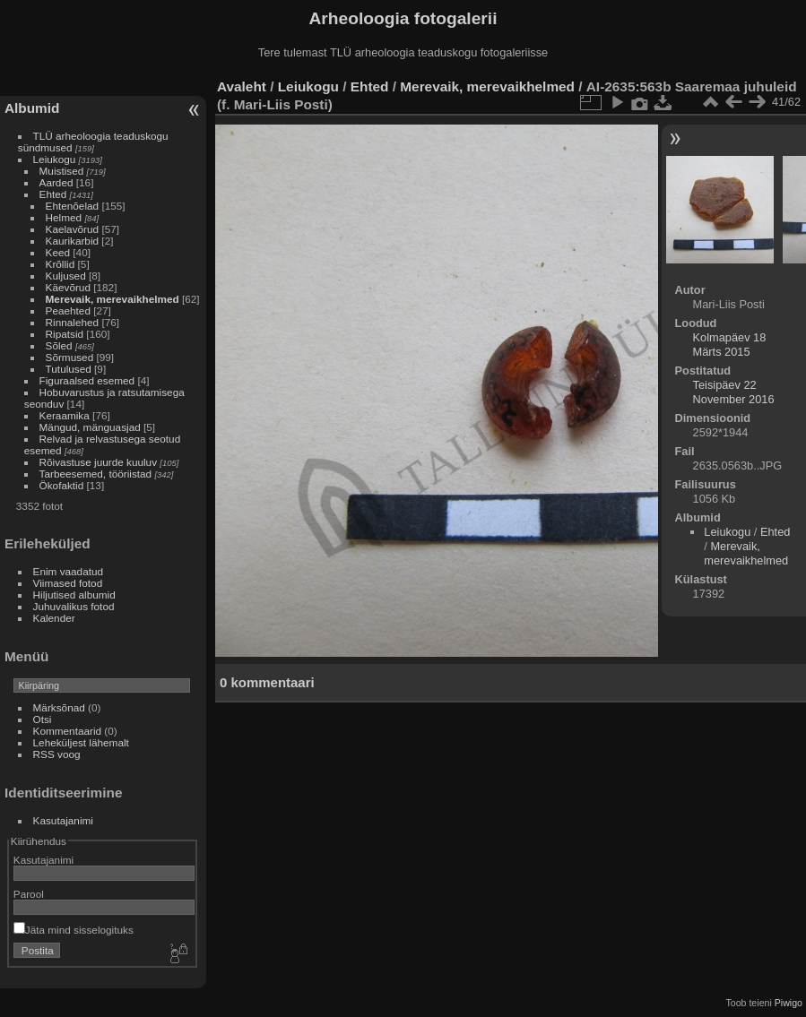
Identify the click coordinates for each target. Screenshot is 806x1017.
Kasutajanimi (63, 820)
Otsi (42, 719)
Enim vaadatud (68, 571)
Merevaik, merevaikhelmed (112, 299)
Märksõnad (59, 707)
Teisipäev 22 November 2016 (734, 392)
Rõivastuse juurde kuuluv (98, 462)
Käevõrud (68, 287)
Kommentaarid (67, 731)
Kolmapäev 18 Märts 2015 (730, 344)
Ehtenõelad (73, 205)
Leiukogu (54, 159)
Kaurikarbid (73, 240)
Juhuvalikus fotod (74, 606)
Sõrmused (70, 357)
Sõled (59, 345)
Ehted (53, 194)
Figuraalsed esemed (87, 380)
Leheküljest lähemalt (81, 742)
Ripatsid (65, 334)
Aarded (56, 182)
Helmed (64, 217)
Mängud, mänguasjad (90, 427)
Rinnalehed (73, 322)
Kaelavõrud (73, 229)
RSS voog (57, 754)
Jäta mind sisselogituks (73, 929)
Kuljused (66, 275)
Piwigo (788, 1002)
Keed (58, 252)
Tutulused (68, 369)
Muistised (61, 171)
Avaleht (241, 86)
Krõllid (60, 264)
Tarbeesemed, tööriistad (95, 473)
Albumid (31, 108)
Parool (28, 894)
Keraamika (64, 415)
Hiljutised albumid (74, 594)
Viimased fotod (68, 583)
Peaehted (68, 310)
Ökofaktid (61, 485)
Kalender (54, 618)
